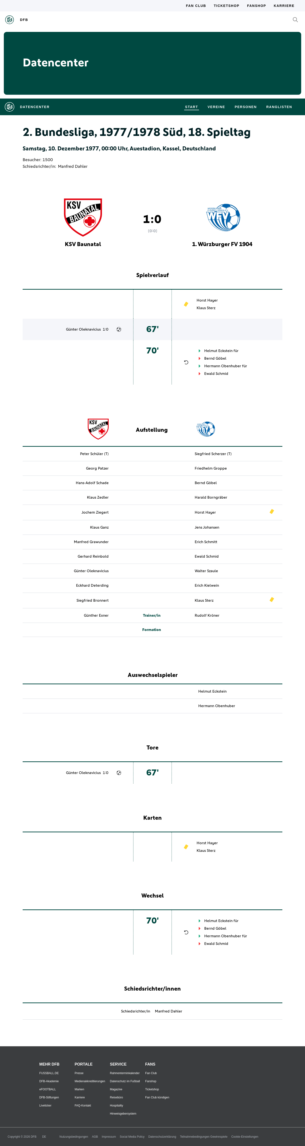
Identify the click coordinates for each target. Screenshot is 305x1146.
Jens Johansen (207, 527)
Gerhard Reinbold (93, 556)
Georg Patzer (97, 468)
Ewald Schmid (216, 374)
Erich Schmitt (206, 542)
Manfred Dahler (72, 166)
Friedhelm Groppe (211, 468)
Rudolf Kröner (207, 615)
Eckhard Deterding (92, 585)
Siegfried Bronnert (92, 600)
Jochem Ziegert (95, 512)
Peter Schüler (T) (94, 454)
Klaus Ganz (99, 527)
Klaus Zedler (98, 497)
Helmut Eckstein (218, 351)
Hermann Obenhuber (222, 366)
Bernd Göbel (215, 358)
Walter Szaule (206, 571)
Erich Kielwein (207, 585)
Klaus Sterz (206, 308)
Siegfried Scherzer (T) (213, 454)
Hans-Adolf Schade (92, 483)
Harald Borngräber (211, 497)
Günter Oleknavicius (83, 329)
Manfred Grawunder (91, 542)
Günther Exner (96, 615)
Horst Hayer (207, 300)
